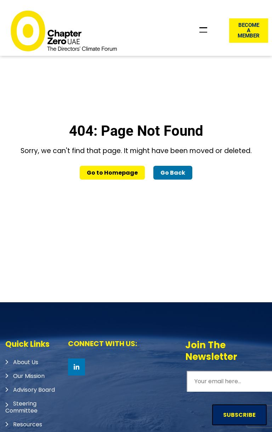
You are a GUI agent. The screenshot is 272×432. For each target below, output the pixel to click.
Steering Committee (21, 407)
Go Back (172, 173)
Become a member (249, 30)
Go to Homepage (112, 173)
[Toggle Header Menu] (203, 30)
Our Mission (29, 376)
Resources (27, 424)
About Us (25, 362)
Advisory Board (34, 390)
